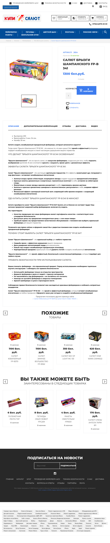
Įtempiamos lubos (100, 518)
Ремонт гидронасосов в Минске (88, 513)
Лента (82, 483)
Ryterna (55, 525)
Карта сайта (68, 490)
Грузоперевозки (52, 523)
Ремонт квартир (90, 528)
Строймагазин (98, 521)
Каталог (20, 479)
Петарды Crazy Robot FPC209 (41, 419)
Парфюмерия (43, 521)
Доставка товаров (32, 523)
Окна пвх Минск (40, 511)
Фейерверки (11, 32)
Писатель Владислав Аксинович (60, 518)
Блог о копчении (8, 516)
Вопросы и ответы (45, 483)
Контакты (29, 483)
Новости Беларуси (26, 511)
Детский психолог (9, 513)
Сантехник (22, 530)
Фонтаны (69, 32)
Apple (73, 528)
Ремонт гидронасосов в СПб (56, 511)
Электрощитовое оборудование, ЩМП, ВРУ (29, 516)
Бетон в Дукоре (65, 525)
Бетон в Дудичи (77, 525)
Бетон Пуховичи (20, 528)
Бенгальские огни (29, 35)
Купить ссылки (86, 518)
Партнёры (71, 483)
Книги (69, 523)
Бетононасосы (8, 528)
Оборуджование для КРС (89, 511)
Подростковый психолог (25, 513)
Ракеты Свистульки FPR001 (68, 419)
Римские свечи (90, 32)
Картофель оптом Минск (11, 518)
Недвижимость (8, 523)
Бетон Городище (33, 528)
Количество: (68, 89)
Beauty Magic (78, 523)
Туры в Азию (44, 530)
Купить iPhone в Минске (40, 518)
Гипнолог (54, 530)
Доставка (99, 479)
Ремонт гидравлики (69, 513)
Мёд (48, 525)
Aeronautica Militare (71, 521)
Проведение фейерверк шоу (47, 479)
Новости (59, 521)
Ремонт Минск (33, 530)
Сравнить (74, 108)
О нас (89, 479)
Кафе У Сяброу (8, 521)
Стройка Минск (70, 516)
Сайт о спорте (26, 518)
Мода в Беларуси (73, 511)
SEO (90, 521)
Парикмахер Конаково (66, 530)
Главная (9, 479)
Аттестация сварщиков (83, 530)
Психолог (88, 523)
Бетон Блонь (57, 528)
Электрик (76, 518)
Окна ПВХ (14, 525)
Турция (6, 525)
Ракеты (8, 35)
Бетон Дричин (46, 528)
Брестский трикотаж (22, 521)
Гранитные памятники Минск (54, 516)
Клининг (82, 521)
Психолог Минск (55, 513)
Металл (104, 523)
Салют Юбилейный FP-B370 (14, 358)
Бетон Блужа (98, 525)
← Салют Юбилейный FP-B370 (44, 299)
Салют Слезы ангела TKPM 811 (95, 422)
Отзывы (60, 483)
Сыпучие (88, 525)
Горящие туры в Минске (11, 511)
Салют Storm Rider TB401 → (67, 299)
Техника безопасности (73, 479)
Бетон (96, 523)
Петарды (30, 32)
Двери (52, 521)
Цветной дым (49, 32)
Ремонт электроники (10, 530)
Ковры (63, 523)
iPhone (43, 523)
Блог (29, 479)
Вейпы (33, 521)
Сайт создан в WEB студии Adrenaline (50, 490)
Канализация (24, 525)
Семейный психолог (41, 513)
